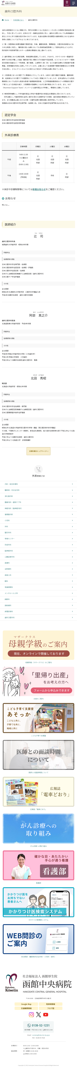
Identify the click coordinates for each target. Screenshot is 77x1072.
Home (5, 20)
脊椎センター (10, 538)
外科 (6, 526)
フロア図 (50, 1008)
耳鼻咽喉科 (9, 587)
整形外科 (8, 532)
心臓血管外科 (10, 557)
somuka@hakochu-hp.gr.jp (41, 1035)
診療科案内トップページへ (38, 451)
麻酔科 (7, 599)
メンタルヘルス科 (11, 593)
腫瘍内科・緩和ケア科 (13, 502)
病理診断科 (9, 611)
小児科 (7, 520)
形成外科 (8, 545)
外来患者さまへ (18, 20)
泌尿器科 (8, 569)
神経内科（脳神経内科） (14, 508)
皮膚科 (7, 563)
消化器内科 (9, 496)
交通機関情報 (26, 1008)
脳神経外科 (9, 551)
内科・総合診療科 (11, 484)
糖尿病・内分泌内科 (12, 490)
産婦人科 (8, 575)
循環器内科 (9, 514)
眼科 (6, 581)
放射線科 (8, 605)
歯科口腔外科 (10, 617)
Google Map (26, 1004)
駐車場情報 (50, 1004)
